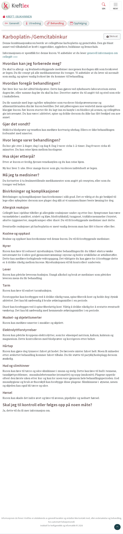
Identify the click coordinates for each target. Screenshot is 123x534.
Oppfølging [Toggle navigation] (78, 23)
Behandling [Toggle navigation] (55, 23)
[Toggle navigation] (115, 5)
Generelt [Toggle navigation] (12, 23)
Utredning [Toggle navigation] (33, 23)
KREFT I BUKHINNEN (19, 16)
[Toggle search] (104, 6)
